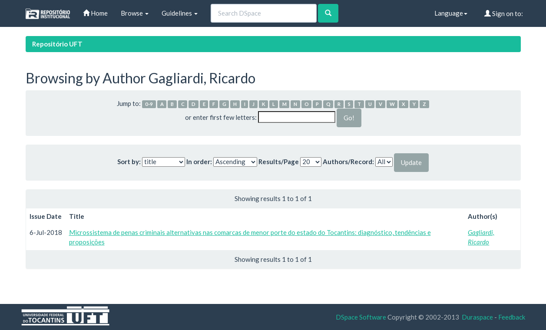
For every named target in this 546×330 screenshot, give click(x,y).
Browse (135, 13)
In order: (199, 161)
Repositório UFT (57, 44)
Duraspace (477, 317)
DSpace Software (361, 317)
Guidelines (180, 13)
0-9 (149, 104)
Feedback (511, 317)
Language (450, 13)
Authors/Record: (348, 161)
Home (95, 13)
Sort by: (129, 161)
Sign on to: (503, 13)
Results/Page (278, 161)
